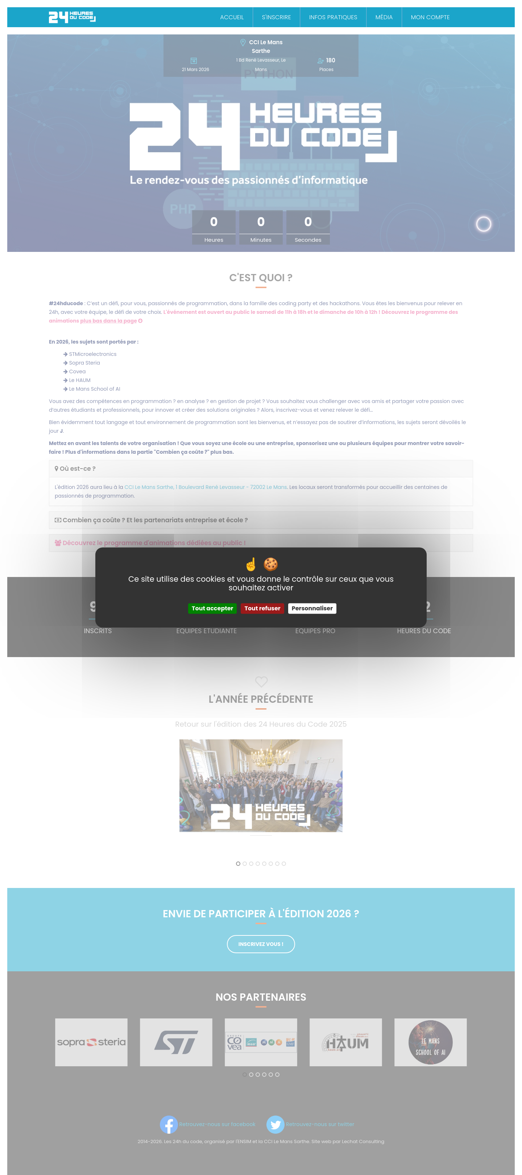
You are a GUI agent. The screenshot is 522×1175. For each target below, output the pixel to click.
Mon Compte (430, 17)
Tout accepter (212, 608)
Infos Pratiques (333, 17)
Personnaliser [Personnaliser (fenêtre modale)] (312, 608)
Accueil (232, 17)
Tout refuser (262, 608)
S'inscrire (276, 17)
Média (384, 17)
